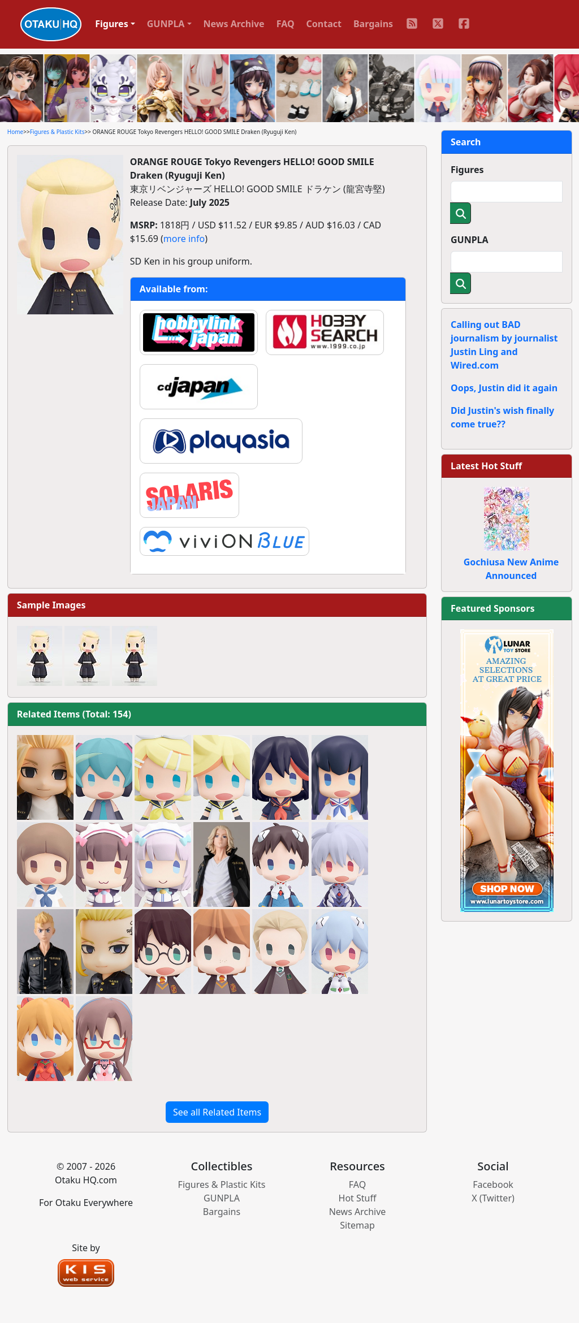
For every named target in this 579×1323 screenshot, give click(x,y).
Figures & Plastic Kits (57, 132)
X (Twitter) (493, 1198)
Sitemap (357, 1225)
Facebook (493, 1184)
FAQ (285, 24)
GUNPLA (470, 240)
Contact (324, 24)
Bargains (373, 24)
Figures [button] (111, 24)
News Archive (234, 24)
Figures (467, 169)
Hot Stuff (358, 1198)
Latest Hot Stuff (486, 466)
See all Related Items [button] (217, 1112)
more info (184, 238)
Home (15, 132)
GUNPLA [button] (166, 24)
